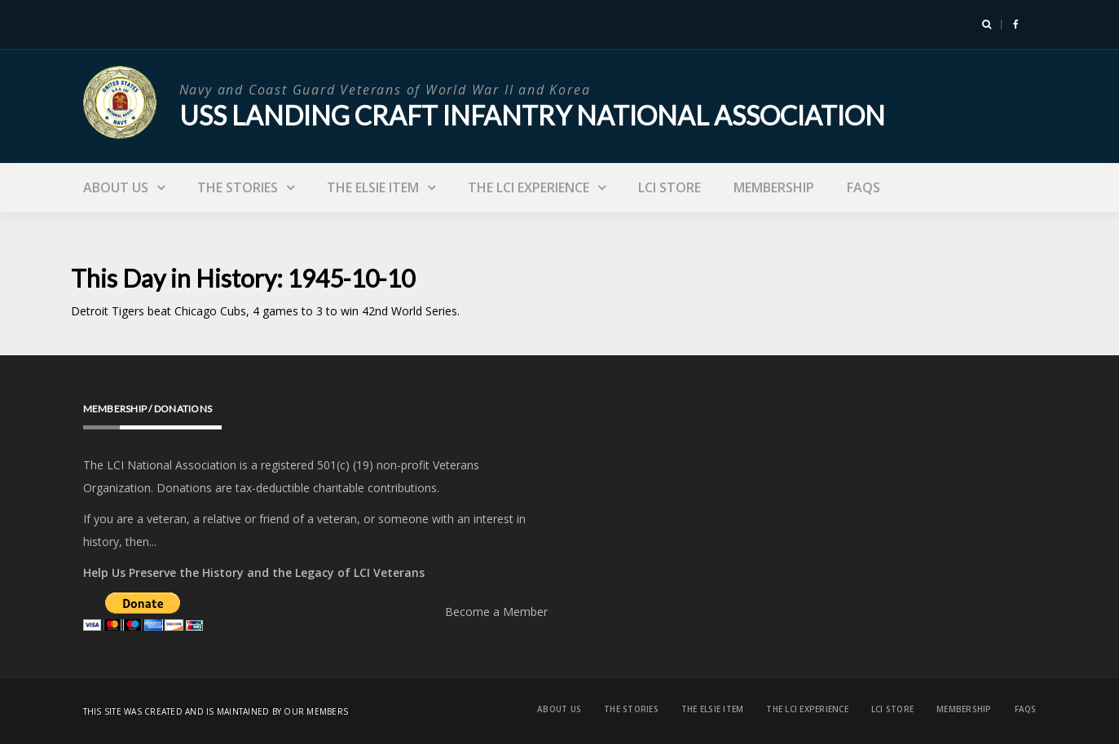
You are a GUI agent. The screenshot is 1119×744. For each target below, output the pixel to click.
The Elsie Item (373, 187)
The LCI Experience (528, 187)
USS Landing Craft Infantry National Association (532, 115)
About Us (115, 187)
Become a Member (496, 611)
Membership (774, 187)
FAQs (863, 187)
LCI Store (669, 187)
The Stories (237, 187)
